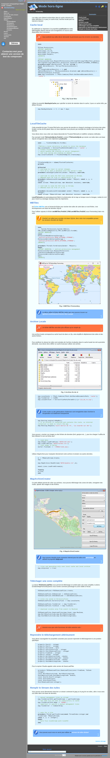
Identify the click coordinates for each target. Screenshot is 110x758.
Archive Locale (83, 22)
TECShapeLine (10, 25)
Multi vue (6, 13)
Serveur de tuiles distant (11, 14)
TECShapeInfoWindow (12, 28)
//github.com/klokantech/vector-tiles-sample (57, 314)
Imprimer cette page (101, 741)
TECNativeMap (39, 11)
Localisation (7, 16)
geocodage (90, 557)
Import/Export (8, 18)
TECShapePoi (10, 23)
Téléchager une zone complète (88, 25)
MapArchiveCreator (84, 24)
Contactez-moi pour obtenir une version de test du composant (12, 54)
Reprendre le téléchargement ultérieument (92, 27)
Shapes (6, 19)
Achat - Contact (6, 5)
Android (6, 36)
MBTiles (81, 20)
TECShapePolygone (12, 26)
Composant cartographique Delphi (12, 4)
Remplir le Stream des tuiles (87, 29)
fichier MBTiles (39, 206)
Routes (6, 31)
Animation (9, 30)
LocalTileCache (83, 19)
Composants (7, 35)
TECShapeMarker (11, 21)
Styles (5, 11)
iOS (5, 38)
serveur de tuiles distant (80, 732)
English (21, 1)
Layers (6, 33)
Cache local (82, 17)
